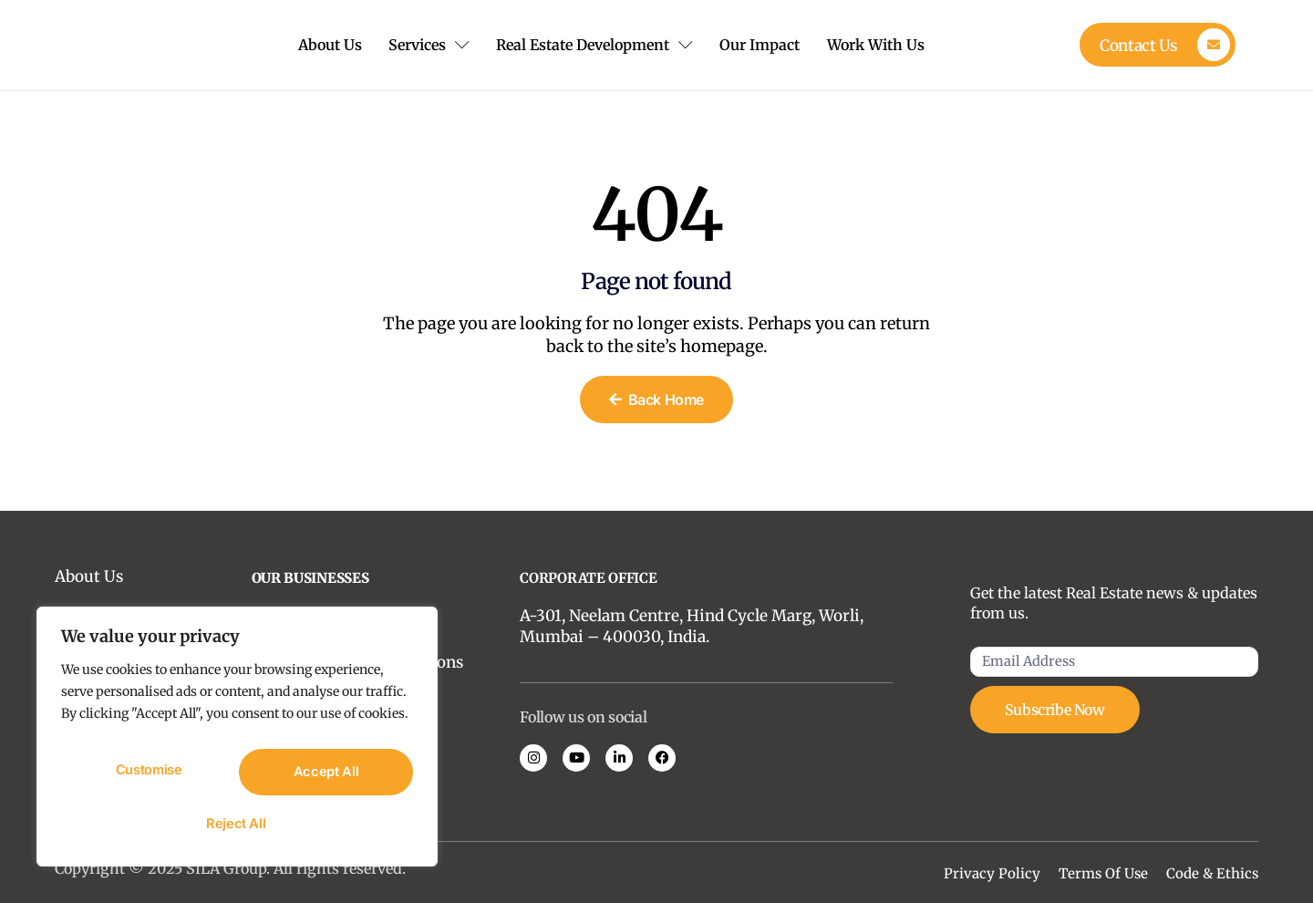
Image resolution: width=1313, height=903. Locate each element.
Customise (148, 776)
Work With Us (895, 45)
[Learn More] (1157, 45)
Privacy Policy (992, 873)
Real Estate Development (599, 45)
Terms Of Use (1103, 873)
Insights (85, 617)
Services (427, 45)
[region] (237, 743)
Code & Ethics (1212, 873)
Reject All (324, 776)
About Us (321, 45)
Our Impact (772, 45)
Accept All (237, 824)
